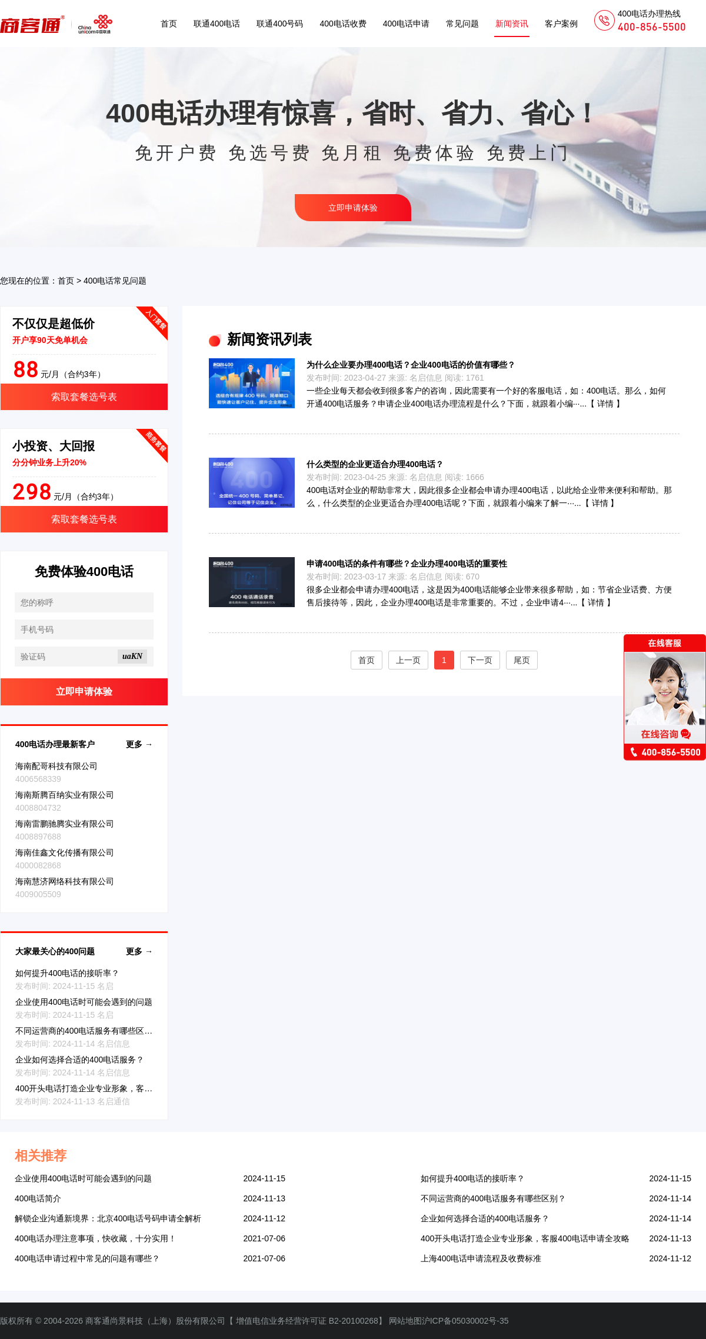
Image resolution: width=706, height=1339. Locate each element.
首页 (169, 23)
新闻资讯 (511, 23)
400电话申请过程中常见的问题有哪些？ (87, 1258)
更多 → (139, 744)
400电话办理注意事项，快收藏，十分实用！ (95, 1238)
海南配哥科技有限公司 (56, 766)
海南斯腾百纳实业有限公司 (64, 795)
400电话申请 (406, 23)
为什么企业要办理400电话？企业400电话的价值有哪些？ (411, 364)
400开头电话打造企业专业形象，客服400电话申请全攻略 (119, 1088)
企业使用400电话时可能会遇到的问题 (83, 1002)
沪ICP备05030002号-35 (465, 1320)
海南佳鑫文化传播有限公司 (64, 852)
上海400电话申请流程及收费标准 (481, 1258)
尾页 (522, 660)
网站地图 (405, 1320)
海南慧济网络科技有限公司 (64, 881)
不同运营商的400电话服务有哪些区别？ (88, 1030)
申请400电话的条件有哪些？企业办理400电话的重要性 (407, 563)
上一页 (408, 660)
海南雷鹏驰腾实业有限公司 (64, 823)
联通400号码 (280, 23)
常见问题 (462, 23)
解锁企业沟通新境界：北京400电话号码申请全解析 (108, 1218)
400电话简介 (38, 1198)
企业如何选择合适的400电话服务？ (79, 1059)
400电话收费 (342, 23)
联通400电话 (217, 23)
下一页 (480, 660)
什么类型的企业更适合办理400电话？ (375, 464)
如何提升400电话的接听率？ (67, 973)
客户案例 (561, 23)
